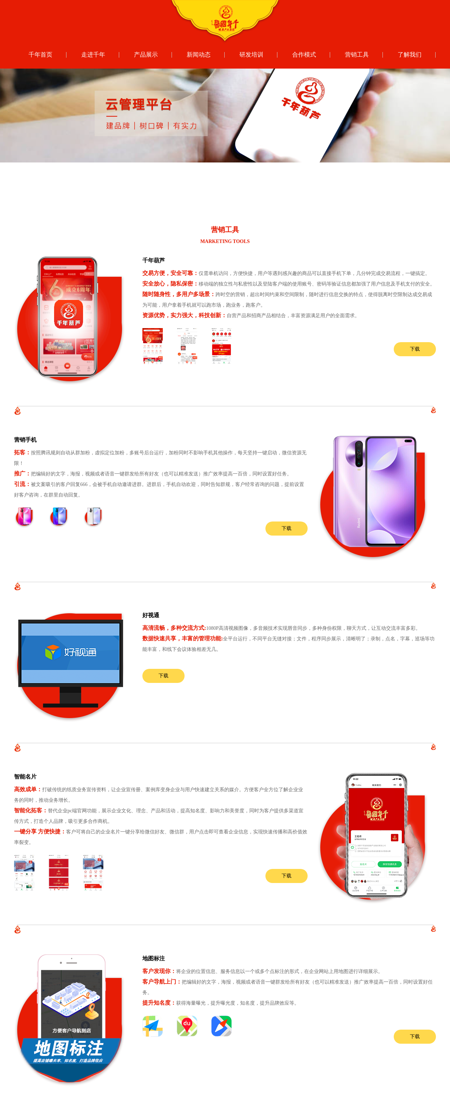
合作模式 (304, 54)
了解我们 (410, 54)
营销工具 (357, 54)
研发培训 (251, 54)
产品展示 (146, 54)
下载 (415, 349)
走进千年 (93, 54)
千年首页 (40, 54)
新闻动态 (199, 54)
